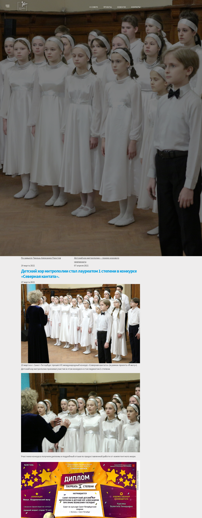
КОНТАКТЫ (135, 7)
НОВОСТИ (121, 7)
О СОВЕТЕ (93, 7)
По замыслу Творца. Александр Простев (41, 258)
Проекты (108, 7)
